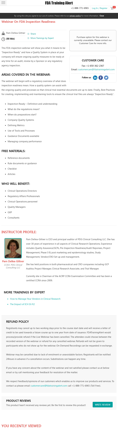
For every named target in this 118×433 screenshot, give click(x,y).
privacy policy (75, 16)
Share (33, 33)
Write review (102, 404)
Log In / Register (99, 8)
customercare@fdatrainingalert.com (96, 69)
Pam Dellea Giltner (15, 32)
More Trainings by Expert (42, 38)
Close (102, 16)
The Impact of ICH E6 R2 (22, 304)
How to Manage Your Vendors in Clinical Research (35, 298)
